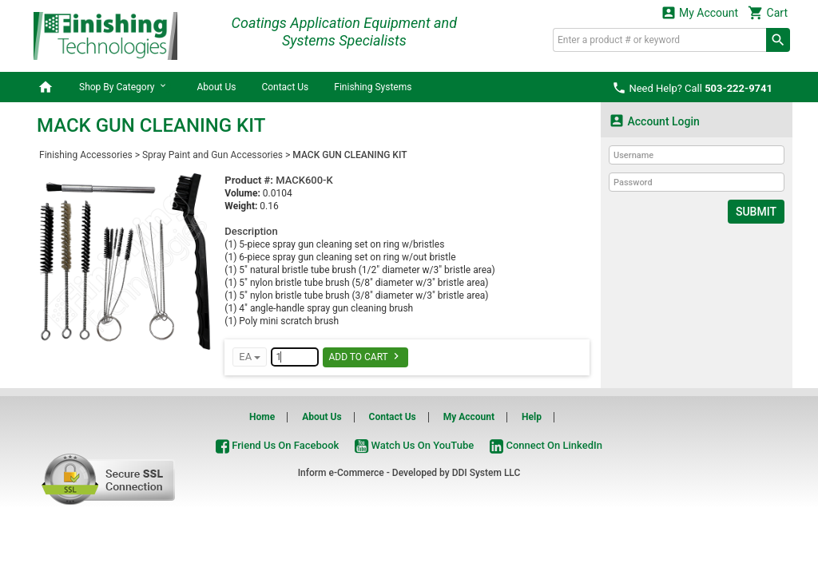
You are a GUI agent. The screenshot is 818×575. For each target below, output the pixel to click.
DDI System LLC (486, 472)
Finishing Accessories (86, 155)
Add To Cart (365, 356)
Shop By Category (125, 86)
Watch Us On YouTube (414, 445)
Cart (768, 12)
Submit (756, 211)
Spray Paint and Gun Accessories (212, 155)
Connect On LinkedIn (546, 445)
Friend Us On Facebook (277, 445)
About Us (216, 87)
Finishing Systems (372, 87)
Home (262, 416)
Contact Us (284, 87)
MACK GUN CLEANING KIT (349, 155)
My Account (700, 12)
